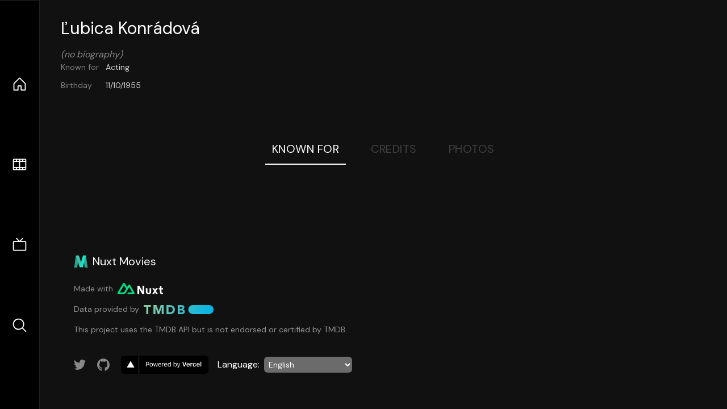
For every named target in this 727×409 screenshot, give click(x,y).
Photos (472, 148)
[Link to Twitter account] (80, 364)
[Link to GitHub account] (103, 364)
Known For (306, 148)
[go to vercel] (164, 365)
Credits (394, 148)
